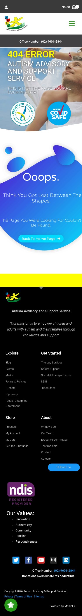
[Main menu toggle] (72, 23)
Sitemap (39, 596)
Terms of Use (23, 596)
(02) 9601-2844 (52, 41)
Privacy (8, 596)
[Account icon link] (6, 7)
